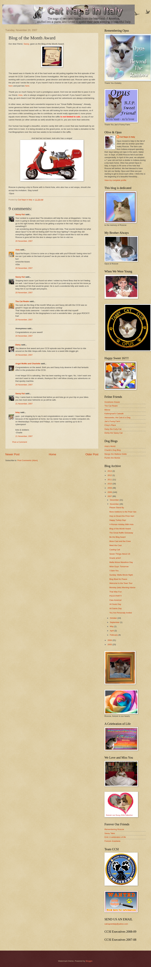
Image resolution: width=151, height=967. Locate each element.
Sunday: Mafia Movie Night (121, 575)
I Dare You (114, 570)
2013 (110, 471)
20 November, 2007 (23, 241)
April (112, 631)
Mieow (107, 410)
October (113, 618)
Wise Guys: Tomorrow (119, 566)
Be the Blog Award (117, 537)
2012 (110, 475)
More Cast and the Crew (120, 541)
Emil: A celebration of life (115, 837)
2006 (110, 640)
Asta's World (109, 446)
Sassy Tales (109, 833)
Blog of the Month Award (120, 529)
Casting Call (114, 549)
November (114, 504)
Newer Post (12, 454)
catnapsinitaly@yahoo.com (116, 924)
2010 (110, 484)
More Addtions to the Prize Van (122, 512)
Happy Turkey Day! (117, 520)
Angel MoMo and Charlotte (27, 363)
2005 (110, 644)
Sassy (26, 44)
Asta (20, 95)
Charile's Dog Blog (112, 450)
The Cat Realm (22, 301)
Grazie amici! (115, 558)
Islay (17, 412)
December (114, 500)
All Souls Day (115, 604)
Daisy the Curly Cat (112, 429)
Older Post (91, 454)
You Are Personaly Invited (120, 613)
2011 (110, 479)
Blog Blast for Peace (118, 579)
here (11, 86)
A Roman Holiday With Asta (121, 524)
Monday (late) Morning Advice (122, 587)
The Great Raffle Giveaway (121, 533)
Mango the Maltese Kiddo (115, 454)
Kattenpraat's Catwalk (114, 413)
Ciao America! (115, 600)
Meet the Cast (115, 545)
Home (52, 454)
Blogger (89, 961)
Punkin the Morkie (112, 458)
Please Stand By (116, 507)
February (114, 635)
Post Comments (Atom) (27, 460)
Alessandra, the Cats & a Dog (117, 417)
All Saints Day (115, 608)
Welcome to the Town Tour (120, 583)
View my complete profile (115, 180)
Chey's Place (110, 425)
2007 (110, 496)
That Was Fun (115, 592)
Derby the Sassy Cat (113, 433)
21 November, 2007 (23, 404)
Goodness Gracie (112, 402)
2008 (110, 492)
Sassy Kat (20, 214)
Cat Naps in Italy (127, 137)
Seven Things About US (119, 554)
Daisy (18, 345)
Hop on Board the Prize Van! (121, 516)
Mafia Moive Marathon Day (121, 562)
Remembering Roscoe (114, 829)
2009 (110, 488)
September (115, 622)
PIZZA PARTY (115, 596)
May (112, 626)
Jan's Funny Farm (112, 421)
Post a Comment (19, 442)
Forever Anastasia (112, 841)
